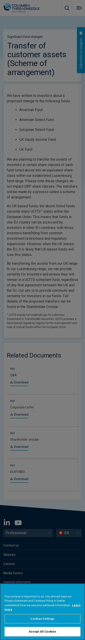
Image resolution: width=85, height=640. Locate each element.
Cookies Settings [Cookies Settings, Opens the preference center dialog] (42, 618)
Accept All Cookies (42, 631)
